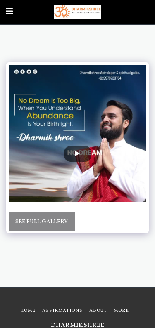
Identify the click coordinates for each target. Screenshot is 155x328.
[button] (9, 12)
